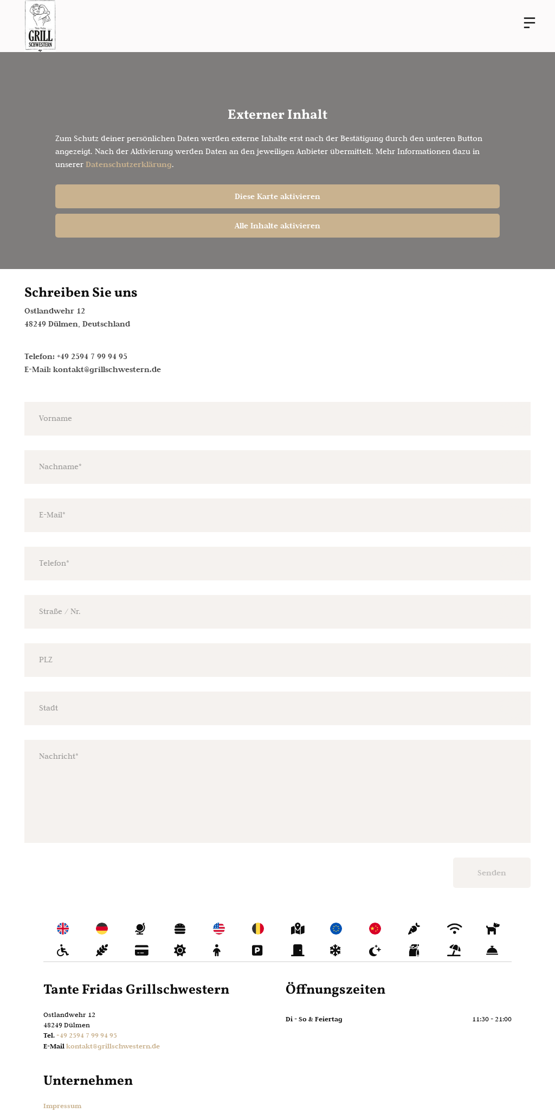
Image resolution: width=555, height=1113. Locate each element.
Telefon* (54, 563)
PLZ (46, 659)
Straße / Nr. (60, 611)
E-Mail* (52, 515)
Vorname (55, 418)
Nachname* (60, 466)
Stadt (48, 708)
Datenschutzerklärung (129, 164)
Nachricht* (59, 756)
